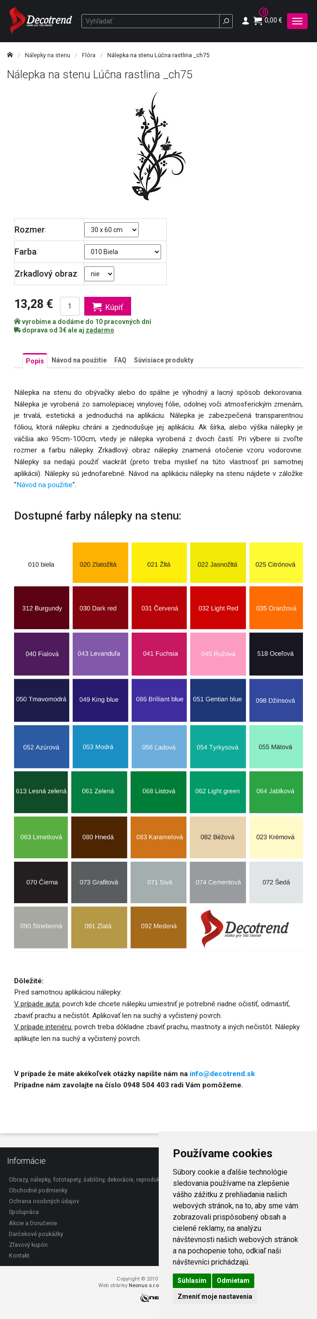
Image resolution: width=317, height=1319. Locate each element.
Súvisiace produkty (163, 360)
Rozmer (30, 229)
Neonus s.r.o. (144, 1285)
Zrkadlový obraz (46, 274)
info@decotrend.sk (222, 1074)
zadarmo (100, 330)
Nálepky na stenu (47, 55)
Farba (26, 251)
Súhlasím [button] (191, 1280)
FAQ (120, 360)
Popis (35, 361)
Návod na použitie (79, 360)
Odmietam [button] (233, 1280)
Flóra (89, 55)
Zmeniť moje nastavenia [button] (214, 1296)
